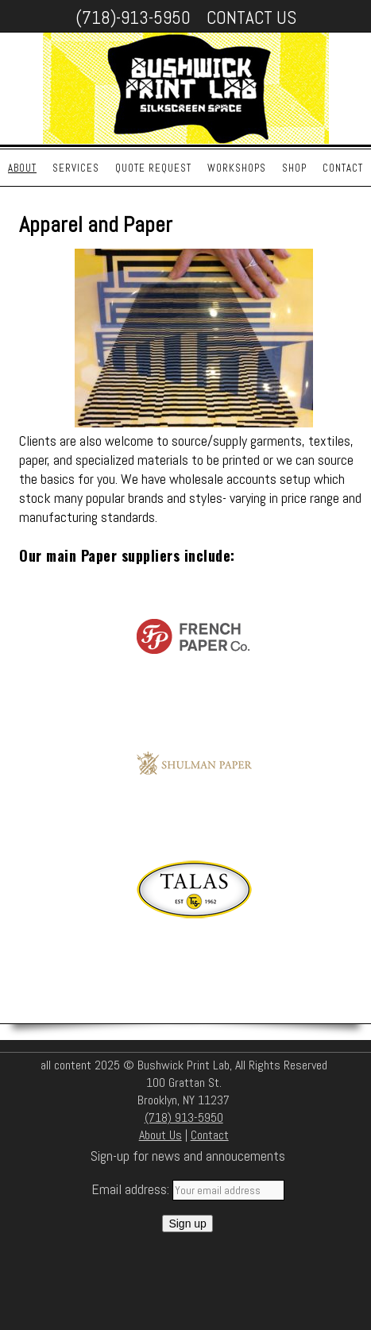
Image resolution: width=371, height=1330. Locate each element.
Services (75, 168)
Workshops (236, 168)
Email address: (131, 1189)
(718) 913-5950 (184, 1117)
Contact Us (251, 17)
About (22, 168)
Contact (343, 168)
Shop (294, 168)
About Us (160, 1135)
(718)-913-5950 (133, 17)
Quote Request (153, 168)
